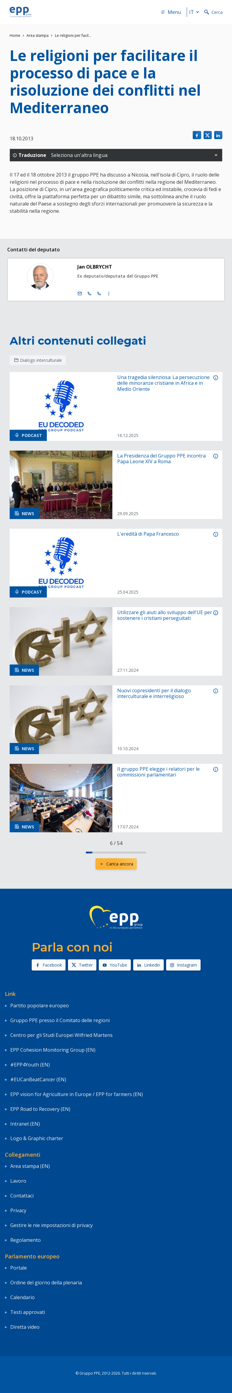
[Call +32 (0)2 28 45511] (89, 293)
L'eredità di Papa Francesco (148, 534)
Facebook (48, 965)
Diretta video (25, 1327)
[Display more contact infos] (108, 293)
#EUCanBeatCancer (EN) (38, 1079)
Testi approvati (27, 1312)
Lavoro (18, 1181)
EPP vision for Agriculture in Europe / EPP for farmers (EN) (76, 1094)
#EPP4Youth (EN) (30, 1064)
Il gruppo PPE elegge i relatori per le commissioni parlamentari (158, 772)
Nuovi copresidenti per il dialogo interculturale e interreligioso (154, 693)
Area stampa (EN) (30, 1166)
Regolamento (25, 1240)
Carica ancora (116, 864)
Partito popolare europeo (39, 1005)
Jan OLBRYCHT (94, 266)
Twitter (82, 965)
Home (15, 35)
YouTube (114, 965)
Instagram (183, 965)
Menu (170, 12)
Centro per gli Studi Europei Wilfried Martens (61, 1035)
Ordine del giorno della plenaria (46, 1282)
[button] (216, 155)
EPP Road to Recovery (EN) (40, 1109)
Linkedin (148, 965)
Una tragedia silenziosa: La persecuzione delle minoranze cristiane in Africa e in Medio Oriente (163, 383)
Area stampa (38, 35)
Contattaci (22, 1195)
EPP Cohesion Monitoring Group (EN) (52, 1050)
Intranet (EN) (25, 1123)
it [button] (195, 12)
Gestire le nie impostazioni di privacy (51, 1225)
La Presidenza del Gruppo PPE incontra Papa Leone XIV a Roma (161, 458)
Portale (18, 1267)
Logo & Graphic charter (36, 1138)
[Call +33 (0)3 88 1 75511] (99, 293)
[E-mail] (79, 293)
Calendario (22, 1297)
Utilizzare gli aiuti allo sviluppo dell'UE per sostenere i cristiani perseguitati (164, 615)
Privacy (18, 1210)
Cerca (213, 12)
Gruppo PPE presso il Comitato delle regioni (60, 1020)
